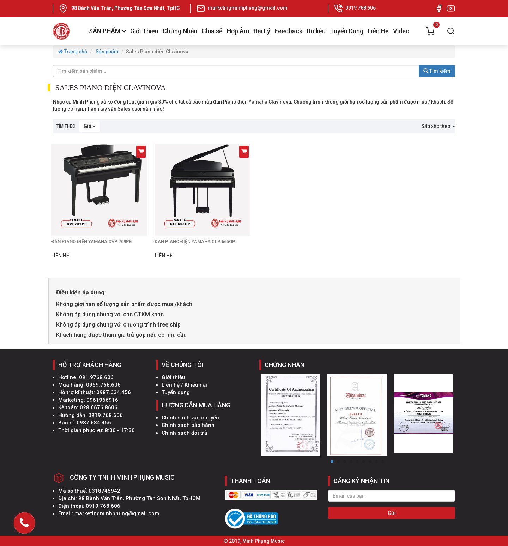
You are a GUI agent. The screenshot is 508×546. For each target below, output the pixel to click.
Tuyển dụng (176, 392)
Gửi (392, 513)
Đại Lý (261, 31)
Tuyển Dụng (346, 31)
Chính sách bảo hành (188, 425)
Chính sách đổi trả (184, 433)
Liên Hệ (378, 31)
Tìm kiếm (436, 71)
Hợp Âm (238, 31)
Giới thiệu (173, 377)
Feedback (288, 31)
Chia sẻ (212, 31)
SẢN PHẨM (107, 31)
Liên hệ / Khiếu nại (184, 385)
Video (401, 31)
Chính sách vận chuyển (190, 418)
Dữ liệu (316, 31)
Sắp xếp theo (438, 126)
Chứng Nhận (180, 31)
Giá (89, 126)
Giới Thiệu (144, 31)
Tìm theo (65, 126)
